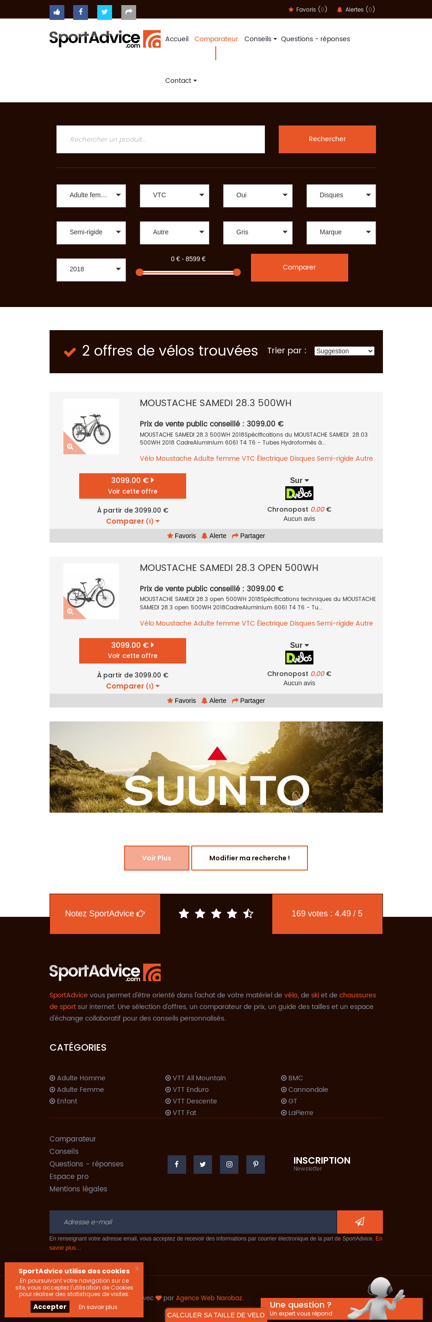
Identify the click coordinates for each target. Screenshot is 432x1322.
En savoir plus (98, 1307)
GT (289, 1101)
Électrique (272, 458)
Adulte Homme (78, 1078)
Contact (179, 80)
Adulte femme (217, 458)
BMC (292, 1078)
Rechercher (327, 139)
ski (315, 995)
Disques (302, 458)
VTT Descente (191, 1101)
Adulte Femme (77, 1090)
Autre (364, 458)
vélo (291, 995)
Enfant (63, 1101)
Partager (248, 535)
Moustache (174, 458)
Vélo (147, 458)
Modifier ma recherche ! (249, 858)
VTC (248, 458)
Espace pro (69, 1177)
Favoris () (308, 10)
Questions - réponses (315, 39)
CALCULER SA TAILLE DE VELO (215, 1315)
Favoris (181, 535)
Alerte (213, 535)
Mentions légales (78, 1189)
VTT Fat (180, 1113)
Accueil (176, 39)
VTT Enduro (187, 1090)
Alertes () (356, 10)
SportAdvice (69, 995)
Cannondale (304, 1090)
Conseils (259, 39)
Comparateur (216, 39)
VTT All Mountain (195, 1078)
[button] (91, 195)
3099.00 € (132, 485)
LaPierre (297, 1113)
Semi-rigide (335, 458)
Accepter (50, 1306)
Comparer (299, 267)
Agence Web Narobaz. (210, 1298)
